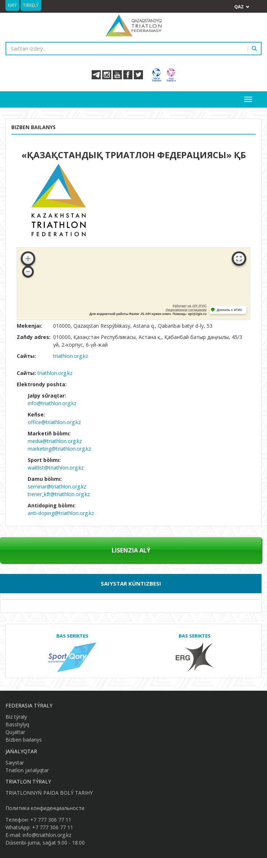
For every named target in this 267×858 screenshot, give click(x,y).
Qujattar (15, 732)
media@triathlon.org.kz (55, 441)
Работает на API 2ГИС (190, 306)
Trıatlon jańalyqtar (27, 770)
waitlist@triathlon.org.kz (56, 467)
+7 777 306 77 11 (50, 819)
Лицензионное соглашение (186, 310)
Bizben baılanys (23, 739)
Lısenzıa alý (131, 550)
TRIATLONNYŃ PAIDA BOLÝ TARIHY (49, 792)
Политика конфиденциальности (44, 808)
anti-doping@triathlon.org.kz (61, 513)
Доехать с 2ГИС (229, 310)
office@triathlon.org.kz (54, 422)
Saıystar (14, 762)
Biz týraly (16, 716)
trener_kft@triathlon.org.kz (59, 494)
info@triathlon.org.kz (52, 403)
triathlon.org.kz (70, 355)
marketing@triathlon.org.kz (59, 448)
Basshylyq (17, 724)
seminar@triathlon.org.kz (57, 486)
